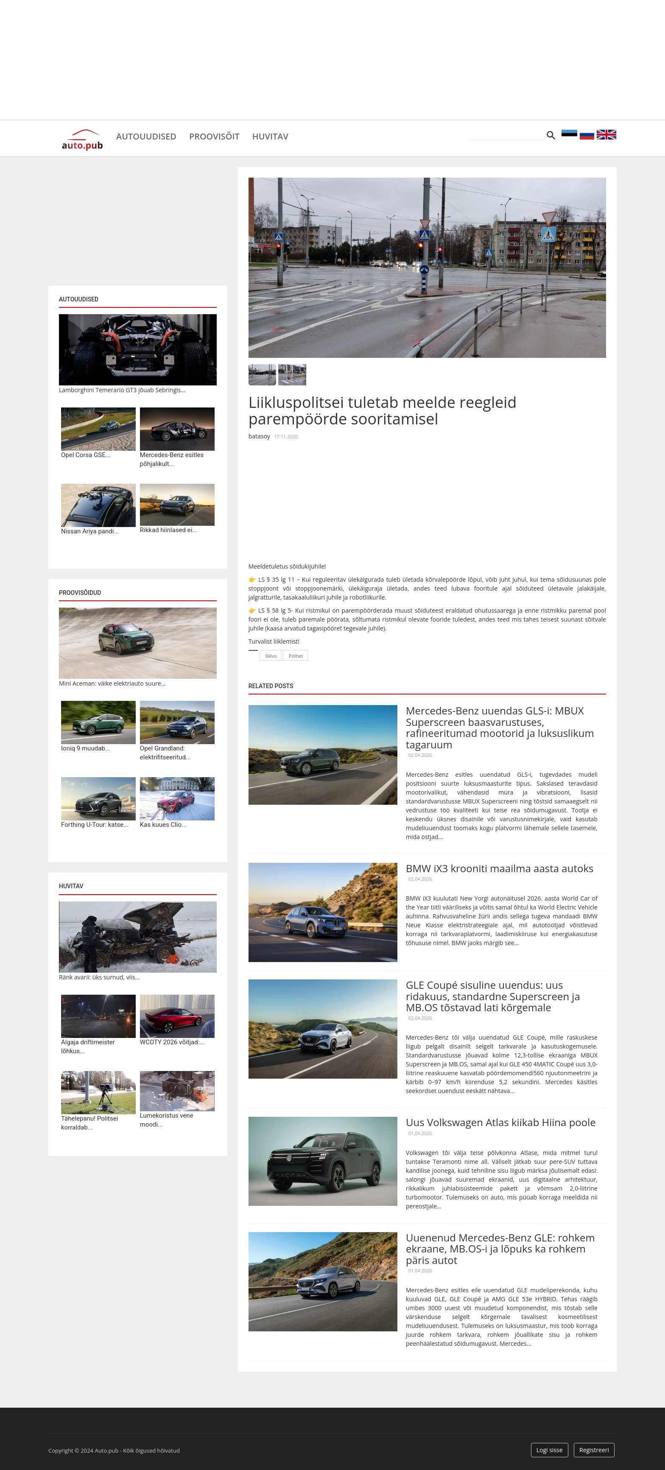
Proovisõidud (80, 592)
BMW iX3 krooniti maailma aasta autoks (499, 868)
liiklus (271, 656)
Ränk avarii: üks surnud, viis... (99, 977)
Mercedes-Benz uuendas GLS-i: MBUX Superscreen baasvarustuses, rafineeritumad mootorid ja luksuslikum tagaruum (500, 727)
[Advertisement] (332, 59)
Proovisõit (214, 136)
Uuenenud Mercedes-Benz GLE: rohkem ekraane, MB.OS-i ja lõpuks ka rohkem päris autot (500, 1248)
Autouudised (146, 136)
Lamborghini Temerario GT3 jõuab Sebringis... (122, 390)
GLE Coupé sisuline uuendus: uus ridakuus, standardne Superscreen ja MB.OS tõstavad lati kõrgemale (493, 996)
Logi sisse (549, 1450)
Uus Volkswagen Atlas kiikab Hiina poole (501, 1122)
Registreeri (594, 1450)
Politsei (296, 656)
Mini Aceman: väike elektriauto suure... (112, 683)
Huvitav (271, 136)
